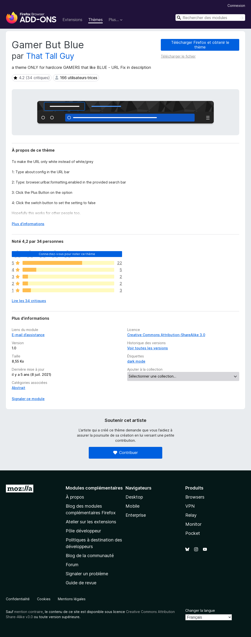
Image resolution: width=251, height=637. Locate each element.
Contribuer (125, 452)
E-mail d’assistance (28, 335)
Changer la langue (200, 610)
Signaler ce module (28, 399)
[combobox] (210, 17)
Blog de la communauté (90, 555)
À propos (75, 497)
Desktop (134, 497)
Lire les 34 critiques (29, 301)
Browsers (194, 497)
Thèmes (95, 19)
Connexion (236, 5)
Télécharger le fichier (178, 56)
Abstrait (18, 388)
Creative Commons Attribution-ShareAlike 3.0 (166, 335)
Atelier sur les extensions (91, 521)
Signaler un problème (87, 573)
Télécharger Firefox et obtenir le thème (200, 44)
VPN (190, 506)
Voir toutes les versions (147, 348)
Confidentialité (18, 599)
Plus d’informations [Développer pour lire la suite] (28, 224)
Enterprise (136, 515)
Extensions (72, 19)
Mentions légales (72, 599)
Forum (72, 564)
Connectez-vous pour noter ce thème (67, 254)
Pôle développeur (83, 530)
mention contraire (28, 612)
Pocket (192, 533)
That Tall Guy (50, 56)
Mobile (132, 506)
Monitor (193, 524)
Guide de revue (81, 582)
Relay (191, 515)
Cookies (43, 599)
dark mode (136, 361)
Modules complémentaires (94, 487)
